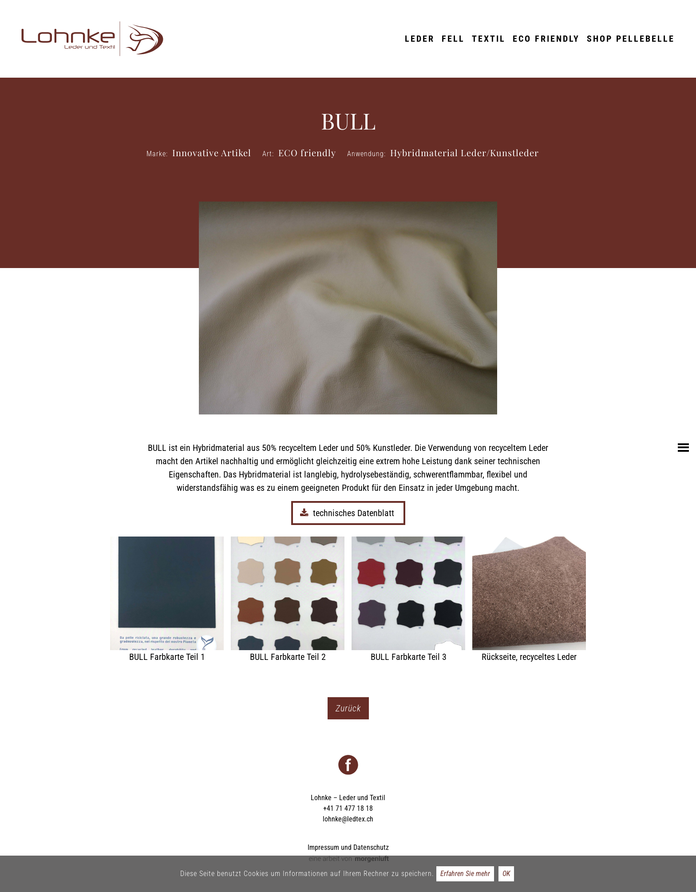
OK (506, 873)
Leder (420, 38)
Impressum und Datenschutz (348, 847)
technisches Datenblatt (348, 513)
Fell (453, 38)
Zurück (348, 708)
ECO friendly (546, 38)
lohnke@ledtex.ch (348, 819)
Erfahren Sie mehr (465, 873)
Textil (489, 38)
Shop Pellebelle (631, 38)
